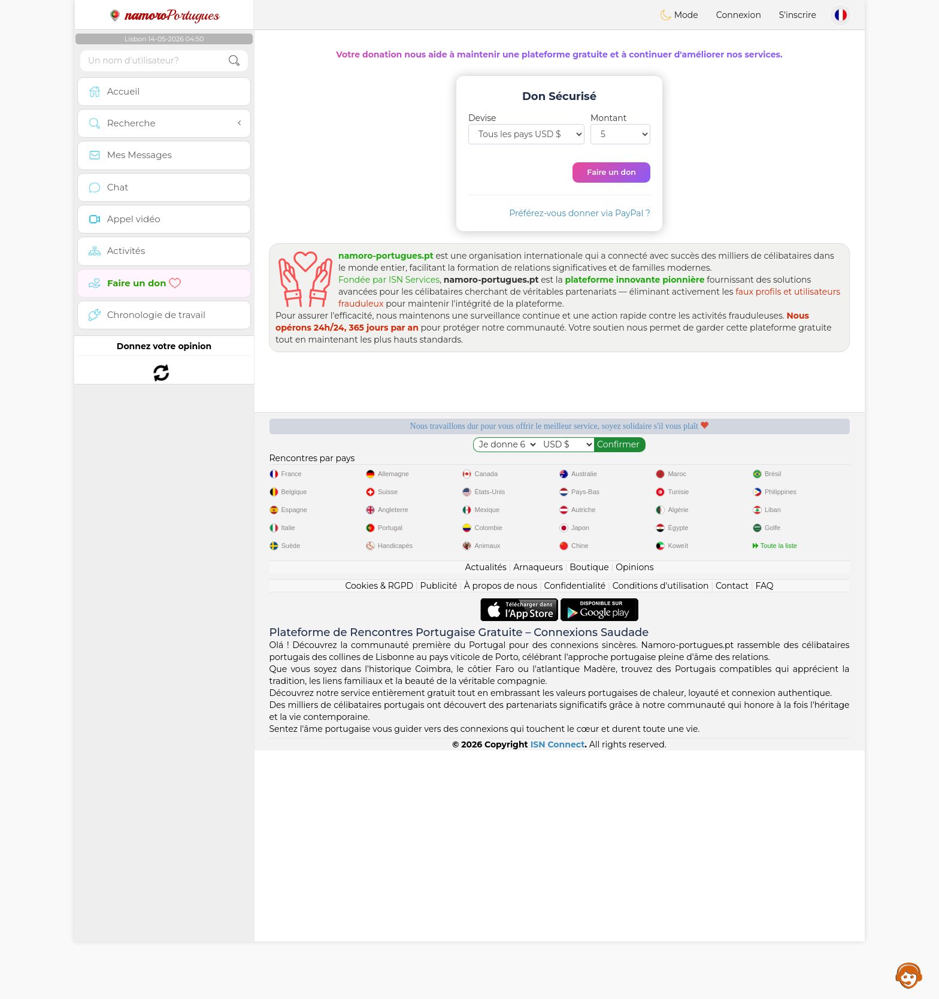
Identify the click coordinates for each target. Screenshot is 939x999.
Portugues (164, 15)
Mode (679, 15)
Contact (732, 834)
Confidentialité (575, 834)
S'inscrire (797, 15)
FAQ (765, 834)
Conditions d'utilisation (661, 834)
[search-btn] (234, 60)
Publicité (439, 834)
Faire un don (611, 172)
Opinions (634, 815)
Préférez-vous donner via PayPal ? (579, 213)
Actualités (485, 815)
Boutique (589, 815)
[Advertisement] (559, 577)
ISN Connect (558, 993)
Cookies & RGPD (379, 834)
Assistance (909, 975)
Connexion (738, 15)
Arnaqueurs (537, 815)
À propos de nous (500, 834)
